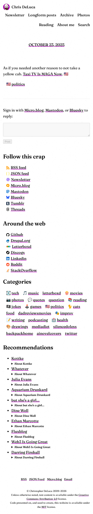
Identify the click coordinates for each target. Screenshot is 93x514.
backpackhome (41, 326)
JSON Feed (37, 479)
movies (71, 293)
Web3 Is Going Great (24, 441)
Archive (72, 15)
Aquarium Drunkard (24, 389)
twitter (7, 333)
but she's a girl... (20, 400)
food (83, 306)
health (35, 320)
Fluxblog (14, 431)
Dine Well (14, 410)
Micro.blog (28, 110)
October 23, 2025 (47, 44)
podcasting (11, 320)
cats (71, 306)
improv (49, 313)
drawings (58, 320)
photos (12, 299)
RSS (24, 479)
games (30, 306)
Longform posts (47, 15)
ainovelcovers (71, 326)
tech (10, 293)
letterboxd (46, 293)
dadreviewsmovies (17, 313)
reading (74, 299)
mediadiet (79, 320)
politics (13, 84)
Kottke (12, 358)
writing (71, 313)
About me (70, 24)
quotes (34, 299)
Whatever (14, 368)
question (51, 299)
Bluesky (71, 110)
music (28, 293)
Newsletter (19, 15)
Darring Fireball (20, 452)
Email (68, 479)
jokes (11, 306)
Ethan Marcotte (19, 420)
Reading (51, 24)
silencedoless (13, 326)
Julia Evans (16, 379)
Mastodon (49, 110)
